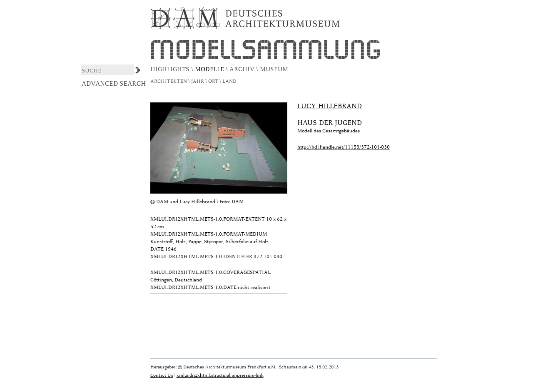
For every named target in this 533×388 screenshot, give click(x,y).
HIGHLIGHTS (170, 69)
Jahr (198, 81)
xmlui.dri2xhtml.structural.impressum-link (220, 375)
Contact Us (161, 375)
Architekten (169, 81)
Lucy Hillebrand (329, 106)
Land (230, 81)
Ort (213, 81)
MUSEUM (275, 69)
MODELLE (210, 69)
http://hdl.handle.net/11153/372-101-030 (343, 147)
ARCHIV (242, 69)
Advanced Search (114, 83)
